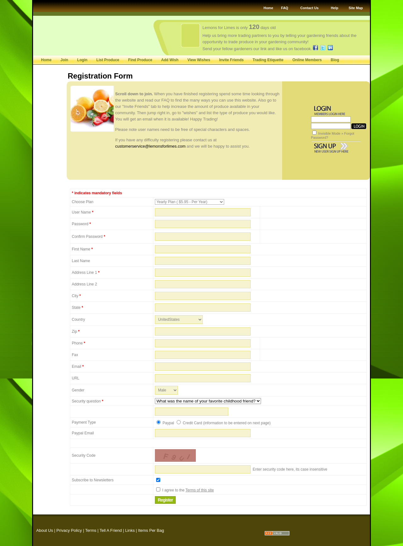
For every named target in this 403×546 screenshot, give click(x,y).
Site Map (356, 8)
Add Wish (170, 60)
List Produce (108, 60)
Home (268, 8)
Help (334, 8)
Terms (90, 530)
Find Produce (140, 60)
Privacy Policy (69, 530)
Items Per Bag (151, 530)
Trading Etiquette (268, 60)
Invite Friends (231, 60)
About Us (44, 530)
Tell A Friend (110, 530)
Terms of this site (199, 490)
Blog (335, 60)
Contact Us (309, 8)
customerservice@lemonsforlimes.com (150, 146)
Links (130, 530)
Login (82, 60)
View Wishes (198, 60)
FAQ (284, 8)
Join (64, 60)
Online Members (307, 60)
